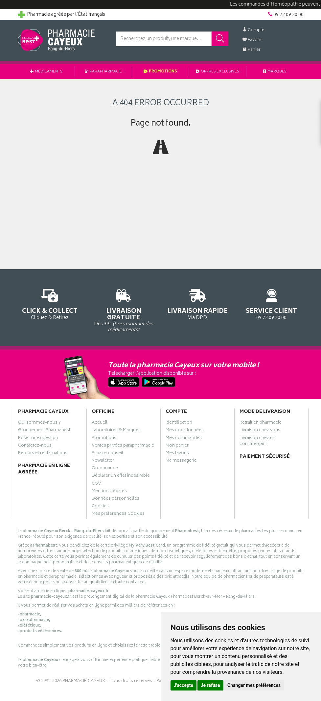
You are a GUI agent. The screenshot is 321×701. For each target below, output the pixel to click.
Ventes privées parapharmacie (123, 446)
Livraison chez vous (260, 431)
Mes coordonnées (185, 431)
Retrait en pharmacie (261, 423)
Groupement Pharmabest (44, 431)
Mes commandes (184, 438)
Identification (179, 423)
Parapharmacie (103, 72)
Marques (275, 72)
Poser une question (38, 438)
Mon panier (177, 446)
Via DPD (198, 303)
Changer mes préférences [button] (254, 685)
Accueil (99, 423)
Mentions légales (109, 492)
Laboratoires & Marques (116, 431)
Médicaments (46, 72)
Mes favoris (177, 454)
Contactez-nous (35, 446)
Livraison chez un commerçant (257, 441)
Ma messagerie (181, 461)
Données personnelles (115, 499)
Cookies (100, 507)
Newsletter (103, 461)
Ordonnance (105, 469)
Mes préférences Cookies (118, 514)
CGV (96, 484)
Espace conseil (107, 454)
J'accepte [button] (184, 685)
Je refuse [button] (210, 685)
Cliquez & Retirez (50, 303)
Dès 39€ (124, 309)
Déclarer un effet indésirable (121, 476)
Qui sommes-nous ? (39, 423)
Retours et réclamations (42, 454)
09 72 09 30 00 (272, 303)
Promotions (160, 72)
